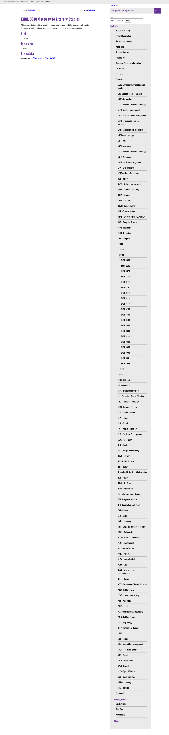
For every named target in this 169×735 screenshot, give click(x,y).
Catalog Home (121, 703)
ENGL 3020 (125, 271)
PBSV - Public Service (126, 589)
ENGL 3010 (125, 265)
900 (121, 374)
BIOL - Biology (123, 178)
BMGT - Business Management (129, 184)
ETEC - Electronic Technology (128, 401)
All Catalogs (120, 714)
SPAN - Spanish (123, 665)
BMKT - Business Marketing (128, 189)
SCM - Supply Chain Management (130, 644)
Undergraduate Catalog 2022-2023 (13, 2)
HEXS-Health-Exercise (126, 461)
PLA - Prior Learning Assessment (130, 611)
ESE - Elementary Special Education (131, 396)
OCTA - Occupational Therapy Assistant (132, 584)
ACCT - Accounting (125, 99)
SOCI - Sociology (124, 655)
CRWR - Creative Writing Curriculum (131, 216)
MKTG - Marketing (124, 553)
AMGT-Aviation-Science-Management (132, 115)
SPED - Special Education (127, 671)
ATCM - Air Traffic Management (129, 162)
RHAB (120, 633)
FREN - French (123, 423)
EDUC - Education (124, 232)
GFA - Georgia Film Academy (128, 450)
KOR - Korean (123, 510)
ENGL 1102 (37, 58)
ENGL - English (35, 2)
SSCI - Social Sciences (126, 676)
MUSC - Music (123, 564)
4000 (121, 368)
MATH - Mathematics (125, 532)
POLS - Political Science (127, 617)
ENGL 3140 (125, 303)
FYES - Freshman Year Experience (130, 434)
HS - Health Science (125, 483)
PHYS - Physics (123, 606)
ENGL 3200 (125, 309)
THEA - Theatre (123, 687)
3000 (41, 2)
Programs (119, 73)
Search (128, 20)
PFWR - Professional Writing (128, 595)
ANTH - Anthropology (126, 135)
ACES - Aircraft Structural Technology (132, 104)
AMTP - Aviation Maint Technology (130, 129)
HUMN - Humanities (125, 488)
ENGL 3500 (125, 325)
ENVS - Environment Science (128, 390)
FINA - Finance (123, 417)
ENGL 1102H (50, 58)
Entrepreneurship (124, 385)
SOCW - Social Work (125, 660)
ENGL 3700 (125, 336)
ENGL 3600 (125, 330)
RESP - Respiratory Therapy (128, 627)
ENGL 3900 (125, 347)
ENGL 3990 (125, 352)
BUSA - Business (124, 194)
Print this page (114, 5)
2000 (121, 249)
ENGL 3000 (125, 260)
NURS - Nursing (124, 578)
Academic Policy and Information (128, 63)
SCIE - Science (123, 638)
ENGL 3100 (125, 276)
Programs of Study (123, 30)
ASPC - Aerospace (124, 146)
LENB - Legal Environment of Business (132, 526)
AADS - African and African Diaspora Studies (131, 86)
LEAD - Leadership (124, 521)
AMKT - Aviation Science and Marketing (128, 122)
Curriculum (120, 68)
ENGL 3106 (125, 281)
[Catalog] (132, 11)
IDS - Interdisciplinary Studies (129, 493)
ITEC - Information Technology (129, 504)
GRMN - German (124, 455)
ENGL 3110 (125, 287)
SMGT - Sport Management (128, 649)
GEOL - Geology (123, 445)
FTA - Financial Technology (127, 428)
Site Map (119, 709)
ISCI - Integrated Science (127, 499)
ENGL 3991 (125, 358)
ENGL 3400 (125, 319)
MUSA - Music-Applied (126, 559)
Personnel (120, 693)
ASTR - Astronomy (124, 156)
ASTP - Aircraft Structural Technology (132, 151)
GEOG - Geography (125, 439)
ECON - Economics (124, 227)
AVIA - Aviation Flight (126, 167)
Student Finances (122, 52)
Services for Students (124, 41)
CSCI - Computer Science (127, 222)
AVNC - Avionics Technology (128, 173)
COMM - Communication (127, 205)
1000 (121, 243)
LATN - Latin (122, 515)
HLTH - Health (123, 477)
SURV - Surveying (124, 682)
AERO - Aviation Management (129, 109)
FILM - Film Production (126, 412)
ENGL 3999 (125, 363)
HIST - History (123, 466)
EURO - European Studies (127, 406)
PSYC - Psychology (125, 622)
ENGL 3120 (125, 292)
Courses (26, 2)
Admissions (120, 46)
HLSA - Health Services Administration (132, 472)
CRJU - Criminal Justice (126, 211)
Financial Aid (120, 57)
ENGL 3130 (125, 298)
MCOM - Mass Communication (129, 537)
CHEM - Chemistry (124, 200)
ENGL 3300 (125, 314)
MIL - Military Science (126, 548)
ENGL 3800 (125, 341)
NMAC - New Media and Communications (126, 572)
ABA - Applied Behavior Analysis (130, 93)
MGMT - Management (126, 542)
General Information (123, 35)
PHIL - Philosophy (124, 600)
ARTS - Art (122, 140)
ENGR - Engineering (125, 379)
